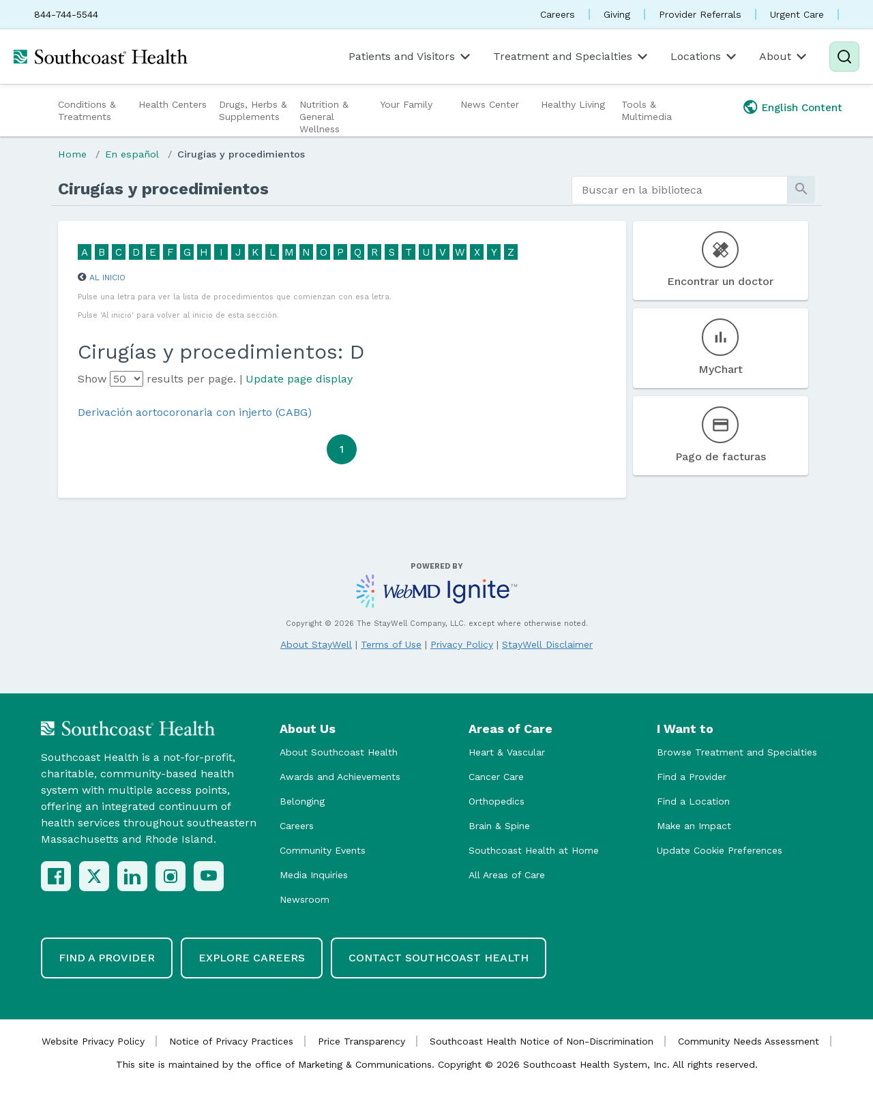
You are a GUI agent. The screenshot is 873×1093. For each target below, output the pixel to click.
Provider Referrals (700, 14)
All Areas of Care (507, 874)
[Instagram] (171, 876)
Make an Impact (694, 825)
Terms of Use (391, 644)
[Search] (844, 57)
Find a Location (693, 801)
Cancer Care (496, 776)
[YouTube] (209, 876)
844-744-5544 (66, 14)
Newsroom (304, 899)
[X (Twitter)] (94, 876)
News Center (489, 104)
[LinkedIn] (132, 876)
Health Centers (172, 104)
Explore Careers (251, 957)
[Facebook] (56, 876)
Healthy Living (573, 104)
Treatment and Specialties (571, 56)
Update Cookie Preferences (719, 850)
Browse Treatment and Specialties (737, 752)
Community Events (323, 850)
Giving (617, 14)
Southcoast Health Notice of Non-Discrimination (541, 1041)
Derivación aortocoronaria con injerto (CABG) (195, 412)
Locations (704, 56)
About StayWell (316, 644)
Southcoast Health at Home (534, 850)
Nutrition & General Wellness (324, 116)
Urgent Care (797, 14)
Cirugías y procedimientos (241, 154)
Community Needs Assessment (748, 1041)
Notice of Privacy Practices (231, 1041)
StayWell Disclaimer (547, 644)
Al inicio (107, 277)
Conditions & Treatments (87, 110)
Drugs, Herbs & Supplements (253, 110)
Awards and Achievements (340, 776)
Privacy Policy (461, 644)
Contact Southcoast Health (439, 957)
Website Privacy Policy (93, 1041)
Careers (557, 14)
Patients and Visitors (411, 56)
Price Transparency (361, 1041)
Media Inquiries (314, 874)
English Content (802, 108)
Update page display (299, 378)
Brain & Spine (499, 825)
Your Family (406, 104)
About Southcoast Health (339, 752)
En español (132, 154)
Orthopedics (496, 801)
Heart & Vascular (507, 752)
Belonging (302, 801)
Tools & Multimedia (646, 110)
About (784, 56)
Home (72, 154)
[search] (679, 190)
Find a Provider (691, 776)
